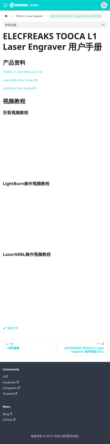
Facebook (11, 382)
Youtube (10, 394)
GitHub (9, 420)
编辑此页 (11, 328)
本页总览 (10, 25)
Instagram (11, 388)
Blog (7, 414)
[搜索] (104, 5)
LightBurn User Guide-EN (19, 88)
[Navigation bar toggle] (5, 5)
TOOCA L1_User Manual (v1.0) (22, 72)
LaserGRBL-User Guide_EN (20, 80)
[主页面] (6, 16)
